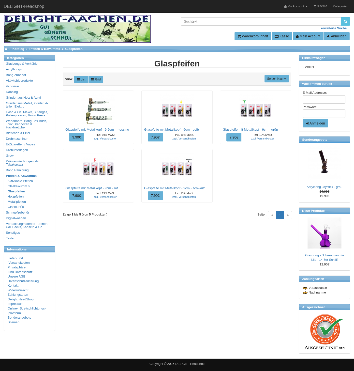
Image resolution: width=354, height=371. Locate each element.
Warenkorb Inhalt (253, 36)
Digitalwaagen (16, 218)
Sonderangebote (19, 317)
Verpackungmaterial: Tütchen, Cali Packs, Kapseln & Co (27, 225)
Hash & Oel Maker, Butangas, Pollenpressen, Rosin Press (27, 113)
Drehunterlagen (17, 150)
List (81, 79)
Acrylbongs (14, 69)
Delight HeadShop (21, 299)
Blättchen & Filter (18, 133)
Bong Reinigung (17, 170)
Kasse (282, 36)
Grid (96, 79)
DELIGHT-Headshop (190, 364)
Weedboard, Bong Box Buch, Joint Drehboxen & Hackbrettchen (26, 124)
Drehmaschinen (17, 138)
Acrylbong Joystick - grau (324, 187)
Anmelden (336, 36)
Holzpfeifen (15, 196)
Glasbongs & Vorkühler (22, 63)
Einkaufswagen (313, 58)
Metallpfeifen (16, 201)
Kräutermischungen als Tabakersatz (22, 162)
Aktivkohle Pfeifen (19, 181)
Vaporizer (12, 86)
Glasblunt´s (15, 207)
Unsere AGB (16, 276)
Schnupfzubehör (17, 212)
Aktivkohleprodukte (19, 80)
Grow (10, 155)
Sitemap (13, 322)
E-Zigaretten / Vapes (20, 144)
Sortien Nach (276, 78)
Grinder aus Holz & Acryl (23, 97)
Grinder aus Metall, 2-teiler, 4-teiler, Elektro (27, 104)
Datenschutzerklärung (23, 281)
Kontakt (13, 285)
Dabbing (12, 92)
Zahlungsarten (18, 294)
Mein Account (308, 36)
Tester (10, 238)
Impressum (15, 304)
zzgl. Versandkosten (105, 138)
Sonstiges (13, 232)
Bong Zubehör (16, 75)
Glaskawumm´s (18, 186)
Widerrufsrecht (18, 290)
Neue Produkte (313, 211)
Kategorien (340, 6)
